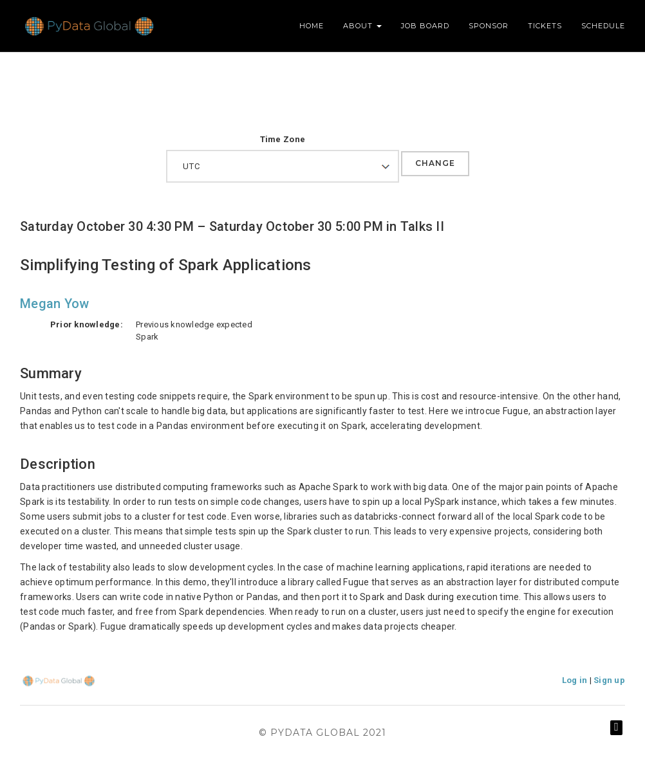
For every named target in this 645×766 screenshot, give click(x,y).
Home (311, 25)
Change (435, 163)
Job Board (425, 25)
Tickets (545, 25)
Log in (575, 680)
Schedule (603, 25)
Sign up (609, 680)
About (362, 25)
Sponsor (489, 25)
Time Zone (282, 139)
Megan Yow (54, 303)
